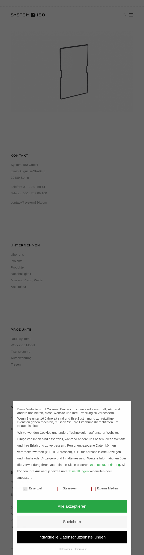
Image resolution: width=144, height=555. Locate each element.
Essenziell (32, 488)
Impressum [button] (81, 549)
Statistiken (67, 488)
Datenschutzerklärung (104, 464)
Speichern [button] (72, 521)
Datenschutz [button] (66, 549)
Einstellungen (79, 471)
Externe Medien (104, 488)
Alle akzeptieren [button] (72, 506)
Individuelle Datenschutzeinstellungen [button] (72, 537)
